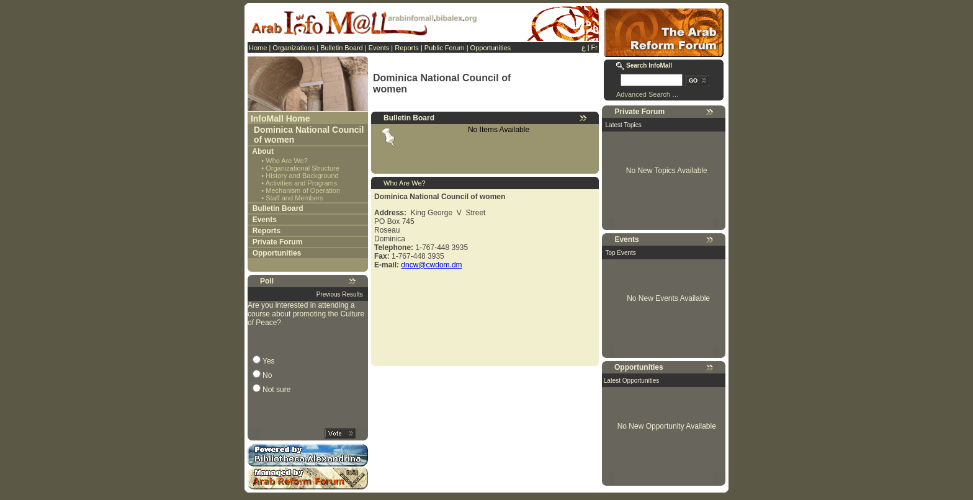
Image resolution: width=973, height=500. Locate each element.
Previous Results (339, 294)
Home (258, 47)
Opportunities (490, 47)
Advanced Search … (647, 94)
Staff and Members (294, 198)
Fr (594, 47)
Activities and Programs (302, 183)
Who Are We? (287, 160)
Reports (407, 47)
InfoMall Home (280, 118)
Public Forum (444, 47)
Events (379, 47)
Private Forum (278, 242)
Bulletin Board (341, 47)
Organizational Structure (302, 168)
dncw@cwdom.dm (431, 265)
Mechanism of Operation (303, 190)
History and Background (302, 175)
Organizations (293, 47)
